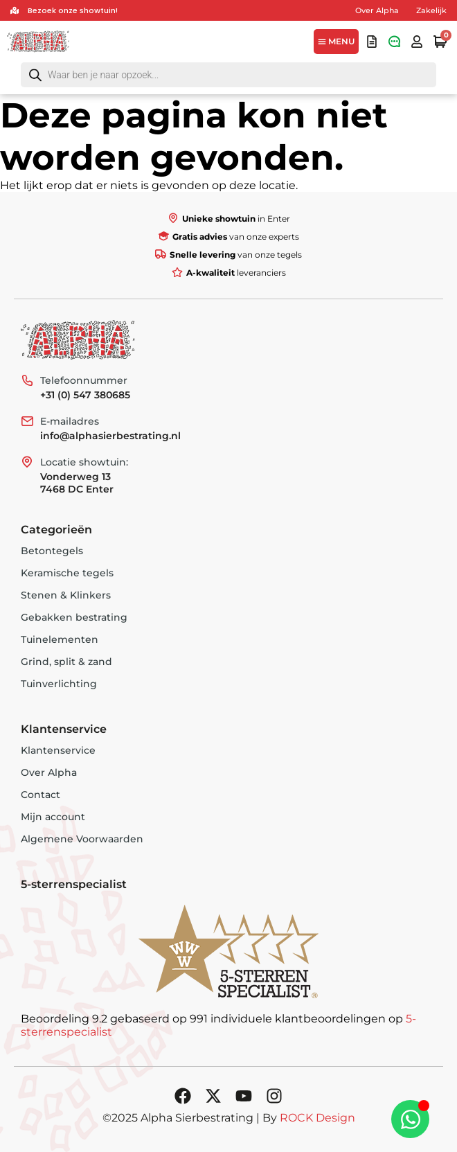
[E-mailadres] (27, 421)
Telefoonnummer (83, 380)
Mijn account (53, 816)
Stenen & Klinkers (66, 595)
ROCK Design (317, 1117)
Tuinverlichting (59, 683)
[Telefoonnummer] (27, 380)
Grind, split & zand (66, 661)
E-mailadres (69, 421)
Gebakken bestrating (74, 617)
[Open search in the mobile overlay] (228, 74)
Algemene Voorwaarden (82, 839)
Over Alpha (377, 10)
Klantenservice (58, 750)
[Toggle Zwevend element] (410, 1119)
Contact (40, 794)
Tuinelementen (59, 639)
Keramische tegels (67, 573)
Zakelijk (431, 10)
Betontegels (52, 550)
